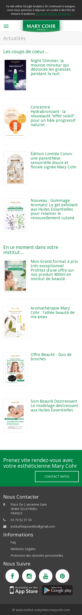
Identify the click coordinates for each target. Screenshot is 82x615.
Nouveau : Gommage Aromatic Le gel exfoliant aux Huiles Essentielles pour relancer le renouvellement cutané (54, 209)
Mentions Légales (23, 549)
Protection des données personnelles (36, 555)
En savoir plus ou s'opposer (53, 14)
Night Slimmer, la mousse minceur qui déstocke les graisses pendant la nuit (51, 67)
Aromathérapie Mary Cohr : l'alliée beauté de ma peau (53, 312)
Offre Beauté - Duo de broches (51, 356)
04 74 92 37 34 (20, 520)
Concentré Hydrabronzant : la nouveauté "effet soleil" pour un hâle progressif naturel (53, 115)
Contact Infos (57, 476)
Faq (13, 542)
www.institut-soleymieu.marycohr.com (43, 610)
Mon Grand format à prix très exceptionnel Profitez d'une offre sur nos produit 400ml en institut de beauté (54, 270)
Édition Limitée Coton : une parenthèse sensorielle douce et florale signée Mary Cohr (54, 160)
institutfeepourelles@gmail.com (32, 526)
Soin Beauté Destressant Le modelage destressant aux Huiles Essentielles (54, 405)
